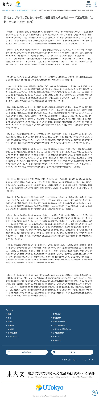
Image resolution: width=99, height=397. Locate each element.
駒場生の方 (57, 318)
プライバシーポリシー (71, 360)
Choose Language (88, 5)
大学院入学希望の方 (60, 321)
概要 (9, 314)
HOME (6, 10)
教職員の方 (57, 340)
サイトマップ (89, 360)
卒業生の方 (57, 336)
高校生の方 (57, 314)
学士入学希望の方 (59, 325)
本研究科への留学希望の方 (62, 329)
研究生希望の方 (58, 333)
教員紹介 (11, 329)
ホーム (11, 310)
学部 (9, 318)
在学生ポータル (13, 336)
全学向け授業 (12, 333)
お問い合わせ (26, 352)
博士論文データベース (22, 10)
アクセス (72, 352)
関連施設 (11, 325)
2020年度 (33, 10)
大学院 (12, 10)
